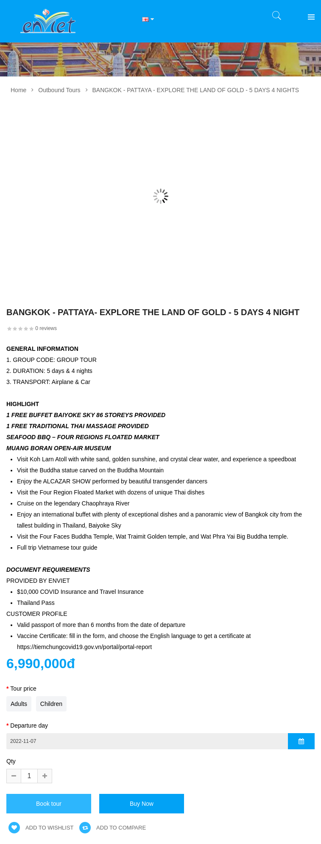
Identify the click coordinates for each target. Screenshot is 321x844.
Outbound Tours (59, 90)
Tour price (23, 688)
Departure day (29, 725)
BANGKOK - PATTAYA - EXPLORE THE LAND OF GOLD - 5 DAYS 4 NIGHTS (195, 90)
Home (18, 90)
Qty (11, 761)
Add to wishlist (41, 827)
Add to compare (112, 827)
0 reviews (46, 328)
